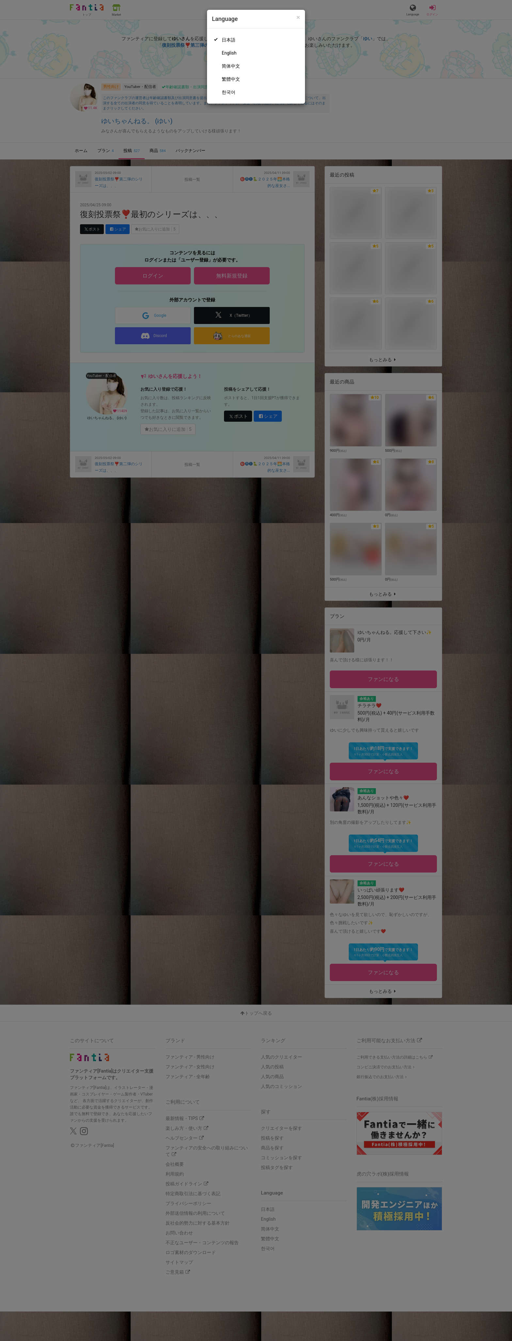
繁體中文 (231, 79)
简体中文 (231, 66)
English (229, 53)
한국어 (228, 92)
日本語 (228, 39)
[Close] (298, 17)
